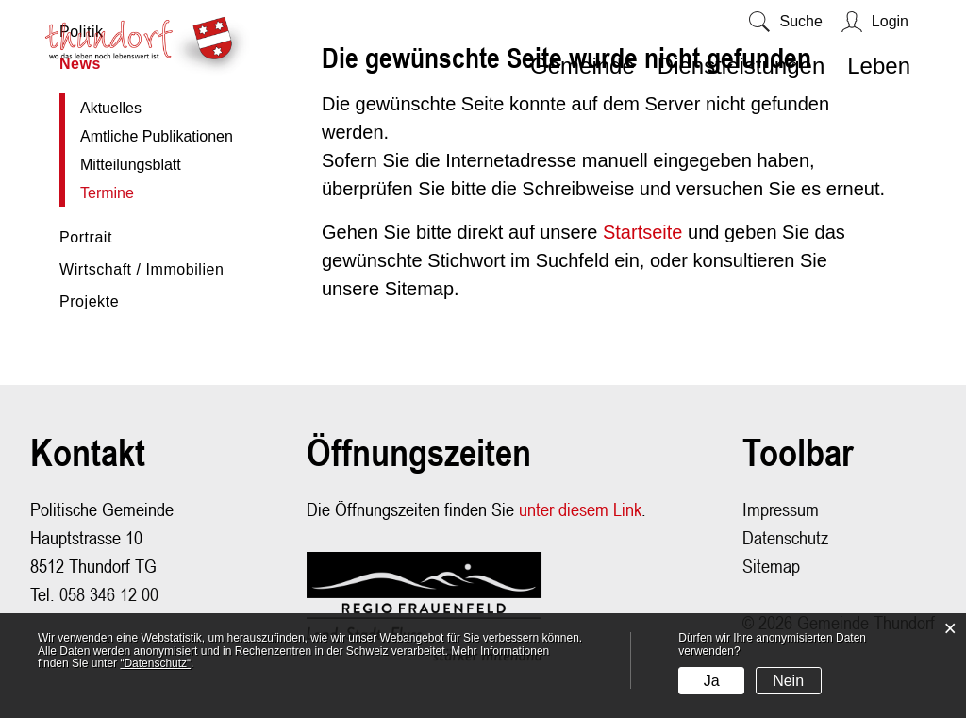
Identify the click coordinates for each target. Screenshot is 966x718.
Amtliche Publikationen (156, 136)
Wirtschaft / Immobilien (141, 269)
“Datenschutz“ (155, 663)
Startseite (642, 232)
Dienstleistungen (741, 65)
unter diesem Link (580, 509)
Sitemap (771, 565)
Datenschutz (785, 537)
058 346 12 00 (108, 594)
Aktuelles (111, 108)
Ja (712, 681)
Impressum (780, 509)
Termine (150, 193)
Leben (878, 65)
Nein (788, 681)
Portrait (85, 237)
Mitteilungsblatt (130, 165)
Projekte (89, 301)
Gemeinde (582, 65)
